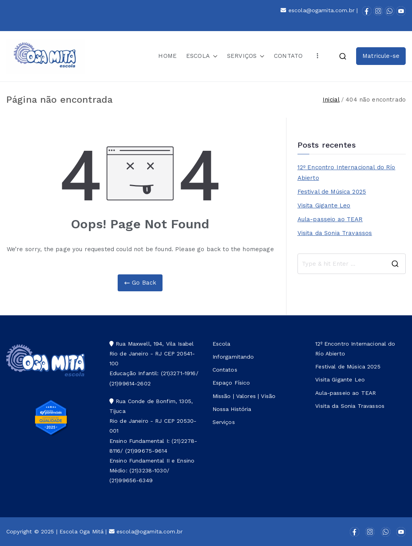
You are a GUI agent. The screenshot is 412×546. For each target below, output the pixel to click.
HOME (167, 55)
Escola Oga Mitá (81, 531)
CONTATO (288, 55)
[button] (214, 56)
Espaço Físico (231, 382)
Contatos (224, 369)
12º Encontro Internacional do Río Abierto (346, 172)
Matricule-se (380, 55)
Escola (221, 344)
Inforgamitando (233, 357)
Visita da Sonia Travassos (334, 233)
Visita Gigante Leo (324, 205)
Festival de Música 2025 (331, 191)
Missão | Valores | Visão (244, 396)
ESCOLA (202, 56)
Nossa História (231, 409)
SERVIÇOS (245, 56)
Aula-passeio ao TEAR (330, 219)
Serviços (223, 422)
